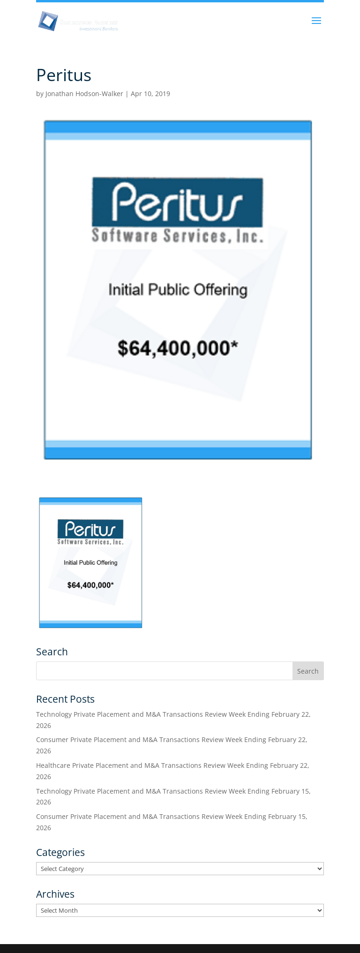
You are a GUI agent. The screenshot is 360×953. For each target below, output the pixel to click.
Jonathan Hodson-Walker (84, 93)
